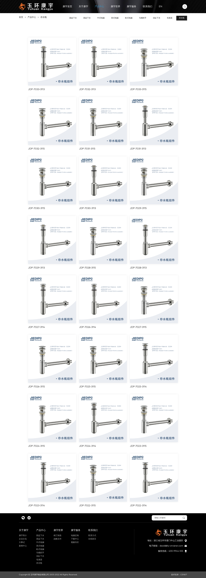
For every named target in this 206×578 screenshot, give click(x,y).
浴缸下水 (156, 18)
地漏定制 (75, 535)
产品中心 (99, 6)
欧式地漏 (128, 18)
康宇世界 (115, 6)
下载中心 (75, 539)
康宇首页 (67, 6)
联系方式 (92, 535)
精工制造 (57, 535)
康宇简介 (23, 535)
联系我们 (147, 6)
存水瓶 (43, 17)
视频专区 (75, 542)
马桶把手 (142, 18)
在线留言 (92, 539)
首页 (21, 17)
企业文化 (23, 539)
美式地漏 (115, 18)
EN (160, 6)
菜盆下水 (87, 18)
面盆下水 (73, 18)
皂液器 (169, 18)
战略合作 (57, 539)
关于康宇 (83, 6)
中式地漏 (101, 18)
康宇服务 (131, 6)
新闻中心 (23, 546)
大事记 (22, 542)
